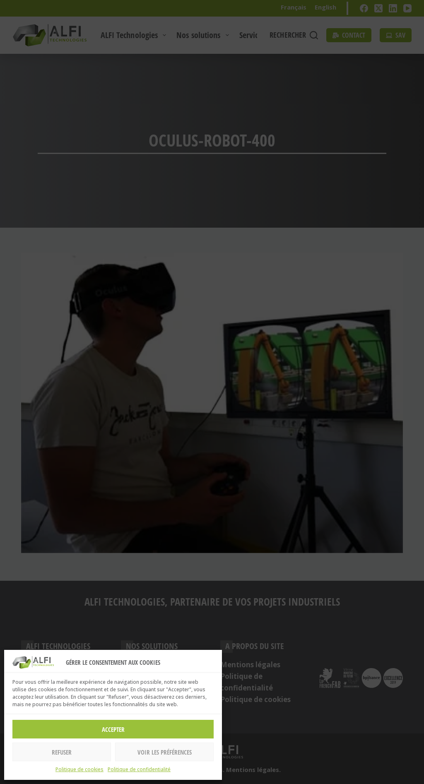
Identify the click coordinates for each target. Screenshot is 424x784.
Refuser (62, 752)
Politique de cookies (79, 769)
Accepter (113, 729)
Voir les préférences (164, 752)
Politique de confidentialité (139, 769)
